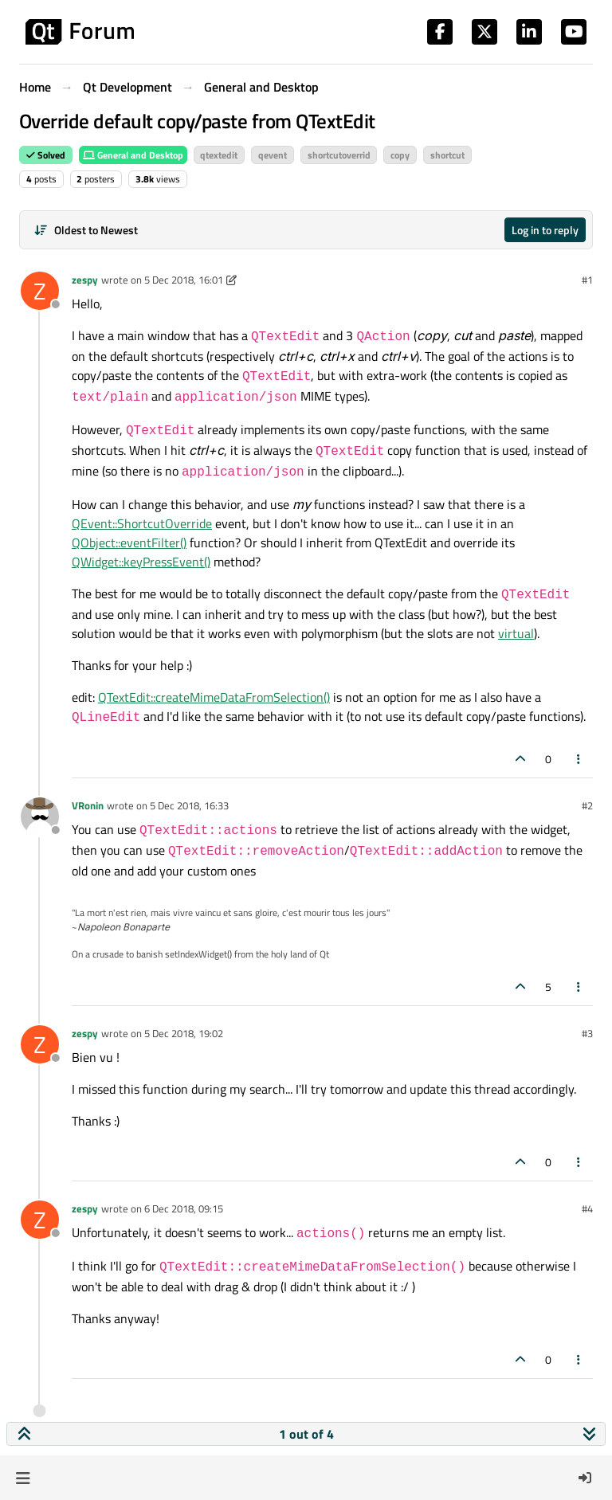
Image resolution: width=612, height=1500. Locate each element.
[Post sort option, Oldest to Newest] (85, 229)
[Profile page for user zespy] (40, 291)
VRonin (88, 805)
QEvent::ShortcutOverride (142, 523)
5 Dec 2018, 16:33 (189, 805)
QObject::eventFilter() (129, 542)
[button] (22, 1478)
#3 (587, 1033)
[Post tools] (579, 758)
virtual (516, 633)
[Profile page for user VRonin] (40, 816)
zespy (85, 280)
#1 (587, 280)
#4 (587, 1208)
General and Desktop (133, 155)
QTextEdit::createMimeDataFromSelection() (214, 697)
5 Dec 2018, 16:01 (183, 280)
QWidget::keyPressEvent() (141, 561)
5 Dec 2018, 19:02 (183, 1033)
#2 (587, 805)
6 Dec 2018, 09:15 (183, 1208)
